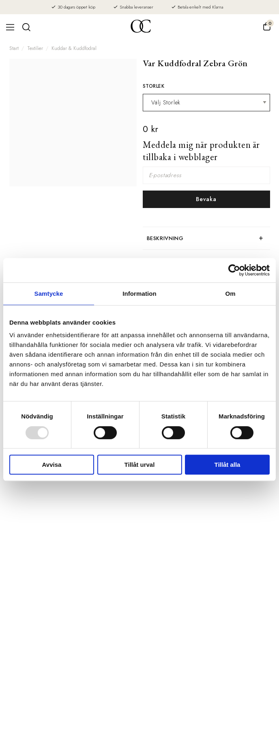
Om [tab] (230, 293)
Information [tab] (139, 293)
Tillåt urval (139, 464)
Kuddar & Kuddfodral (74, 48)
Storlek (154, 86)
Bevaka (206, 199)
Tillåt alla (227, 464)
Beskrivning (165, 238)
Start (14, 48)
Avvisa (52, 464)
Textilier (35, 48)
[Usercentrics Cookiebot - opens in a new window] (234, 270)
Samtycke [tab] (48, 293)
